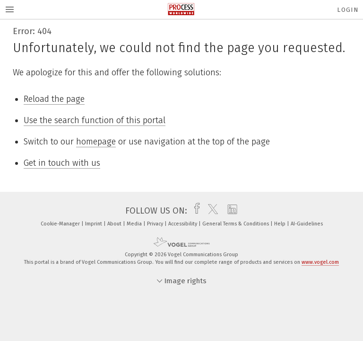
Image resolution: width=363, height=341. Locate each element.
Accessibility (183, 224)
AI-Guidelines (307, 224)
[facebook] (194, 211)
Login (347, 10)
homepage (96, 141)
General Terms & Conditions (236, 224)
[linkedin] (230, 211)
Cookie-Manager (61, 224)
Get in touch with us (62, 163)
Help (280, 224)
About (115, 224)
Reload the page (54, 99)
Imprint (94, 224)
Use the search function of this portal (94, 120)
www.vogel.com (320, 262)
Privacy (155, 224)
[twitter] (210, 211)
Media (135, 224)
